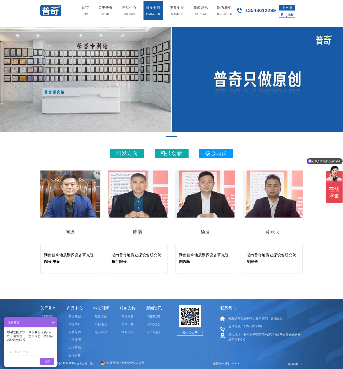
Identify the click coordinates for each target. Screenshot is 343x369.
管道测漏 (74, 316)
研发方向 (101, 316)
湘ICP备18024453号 (63, 363)
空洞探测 (74, 339)
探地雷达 (74, 355)
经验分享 (127, 332)
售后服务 (127, 316)
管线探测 (74, 332)
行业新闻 (154, 332)
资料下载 (127, 324)
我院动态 (154, 324)
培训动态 (154, 316)
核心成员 (101, 332)
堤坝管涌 (74, 347)
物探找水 (74, 324)
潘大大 (94, 363)
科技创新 (101, 324)
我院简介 (48, 316)
